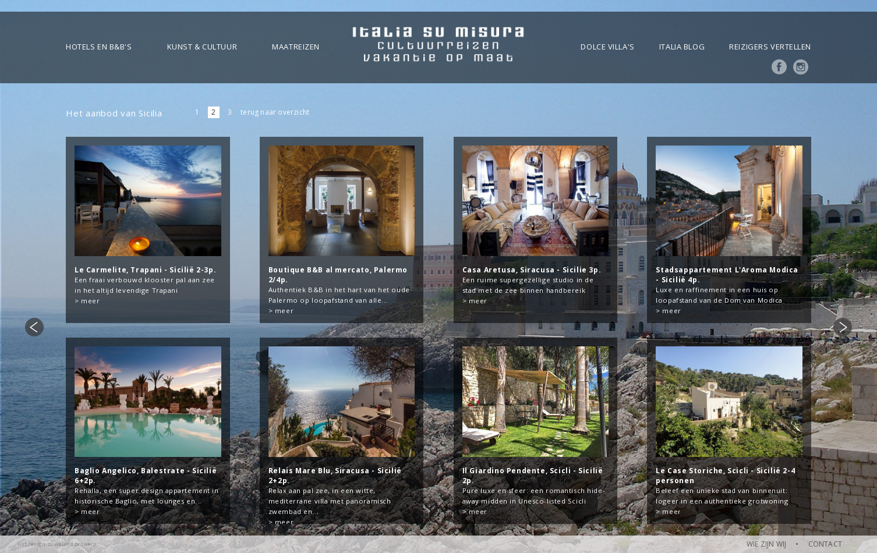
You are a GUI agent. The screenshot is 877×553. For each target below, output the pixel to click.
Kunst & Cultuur (202, 46)
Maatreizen (296, 46)
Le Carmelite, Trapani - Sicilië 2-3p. (145, 270)
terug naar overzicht (275, 112)
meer (90, 300)
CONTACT (825, 544)
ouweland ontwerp (72, 544)
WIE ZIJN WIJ (766, 544)
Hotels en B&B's (99, 46)
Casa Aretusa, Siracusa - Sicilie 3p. (532, 270)
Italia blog (682, 46)
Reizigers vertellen (770, 46)
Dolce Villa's (607, 46)
